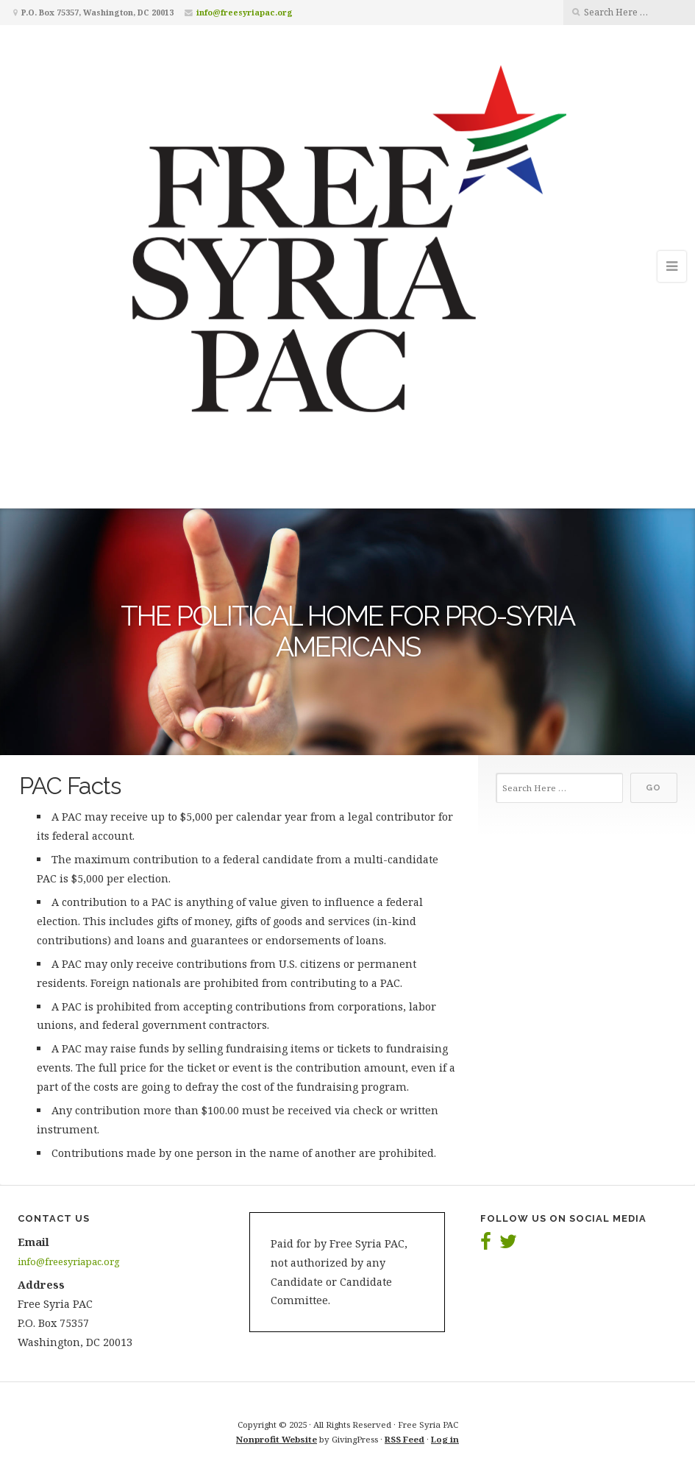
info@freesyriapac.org (244, 12)
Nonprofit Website (276, 1439)
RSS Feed (404, 1439)
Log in (445, 1439)
